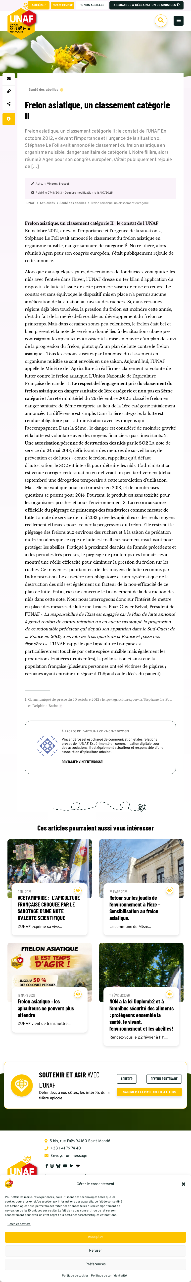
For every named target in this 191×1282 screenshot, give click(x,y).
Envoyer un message (66, 1157)
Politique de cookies (75, 1276)
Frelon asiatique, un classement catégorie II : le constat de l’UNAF (91, 224)
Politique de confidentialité (109, 1276)
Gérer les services (19, 1224)
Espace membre (62, 5)
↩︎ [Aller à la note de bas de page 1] (60, 707)
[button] (183, 1184)
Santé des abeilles (46, 90)
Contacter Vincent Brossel (83, 762)
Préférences (96, 1264)
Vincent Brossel (58, 184)
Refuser (95, 1250)
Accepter (95, 1237)
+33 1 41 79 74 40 (63, 1149)
